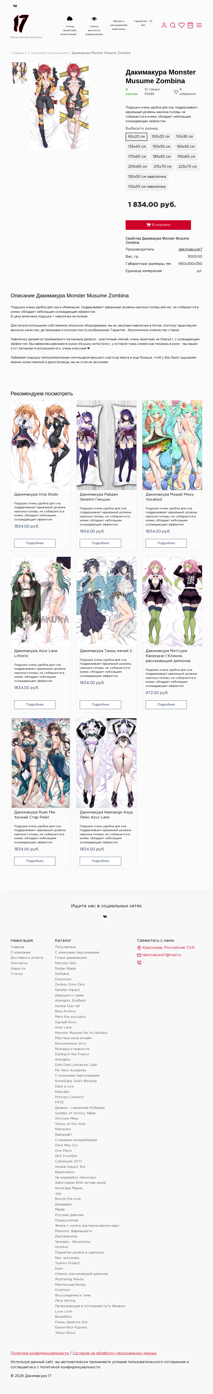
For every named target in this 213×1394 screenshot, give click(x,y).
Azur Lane (63, 1027)
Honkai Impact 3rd (70, 1166)
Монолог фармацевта (73, 1231)
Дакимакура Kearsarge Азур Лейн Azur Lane (106, 815)
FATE (59, 1102)
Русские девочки (69, 1215)
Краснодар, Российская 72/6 (165, 947)
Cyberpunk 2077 (68, 1161)
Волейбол (63, 1316)
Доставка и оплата (27, 957)
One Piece (63, 1150)
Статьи (17, 973)
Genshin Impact (67, 990)
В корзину (158, 225)
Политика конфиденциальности (40, 1353)
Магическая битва (70, 1284)
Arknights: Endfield (70, 1000)
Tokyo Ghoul (65, 1332)
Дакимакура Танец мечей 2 (106, 651)
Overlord (62, 1290)
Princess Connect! (69, 1097)
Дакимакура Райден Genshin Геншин (99, 497)
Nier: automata (67, 1258)
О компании (21, 952)
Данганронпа (66, 1236)
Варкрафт (63, 1134)
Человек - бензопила (72, 1241)
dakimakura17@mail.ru (159, 955)
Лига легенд (65, 1300)
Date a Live (64, 1086)
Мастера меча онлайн (73, 1038)
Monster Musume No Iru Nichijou (81, 1033)
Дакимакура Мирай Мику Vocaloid (170, 497)
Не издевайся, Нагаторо (75, 1177)
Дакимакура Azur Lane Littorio (35, 653)
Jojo (58, 1193)
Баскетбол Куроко (71, 1327)
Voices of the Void (70, 1124)
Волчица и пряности (72, 1049)
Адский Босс (66, 1022)
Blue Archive (65, 1011)
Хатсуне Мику (67, 1118)
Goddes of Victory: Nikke (75, 1113)
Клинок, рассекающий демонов (81, 1273)
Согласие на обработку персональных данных (115, 1353)
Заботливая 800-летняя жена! (80, 1182)
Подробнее (35, 543)
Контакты (19, 963)
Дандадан (63, 1204)
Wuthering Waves (69, 1279)
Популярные (65, 947)
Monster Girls (65, 963)
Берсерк (62, 1091)
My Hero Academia (70, 1070)
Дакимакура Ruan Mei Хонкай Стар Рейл (34, 815)
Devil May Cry (66, 1145)
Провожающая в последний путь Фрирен (90, 1306)
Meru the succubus (70, 1016)
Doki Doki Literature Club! (76, 1065)
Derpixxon (63, 979)
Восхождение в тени (72, 1295)
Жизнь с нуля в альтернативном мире (87, 1225)
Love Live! (63, 1311)
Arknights (62, 1059)
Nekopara (63, 1129)
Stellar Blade (65, 968)
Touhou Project (67, 1263)
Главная (17, 53)
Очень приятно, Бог (71, 1322)
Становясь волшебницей (76, 1140)
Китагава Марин (69, 1188)
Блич (59, 1268)
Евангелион (65, 1172)
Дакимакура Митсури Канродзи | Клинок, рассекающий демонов (168, 656)
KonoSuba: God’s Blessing (76, 1081)
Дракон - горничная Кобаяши (80, 1107)
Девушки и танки (69, 995)
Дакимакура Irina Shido (36, 494)
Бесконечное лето (70, 1043)
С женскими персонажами (48, 53)
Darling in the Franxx (72, 1054)
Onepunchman (66, 1220)
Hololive (61, 1247)
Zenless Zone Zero (70, 984)
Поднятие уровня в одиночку (79, 1252)
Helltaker (62, 973)
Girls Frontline (66, 1156)
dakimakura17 (190, 249)
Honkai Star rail (67, 1006)
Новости (18, 968)
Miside (60, 1209)
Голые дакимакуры (71, 957)
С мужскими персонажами (77, 1075)
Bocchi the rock (68, 1199)
